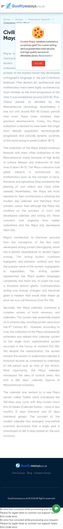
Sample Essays (42, 473)
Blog (29, 473)
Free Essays (18, 473)
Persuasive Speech (39, 19)
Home (6, 19)
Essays (19, 19)
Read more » (45, 56)
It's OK (38, 63)
